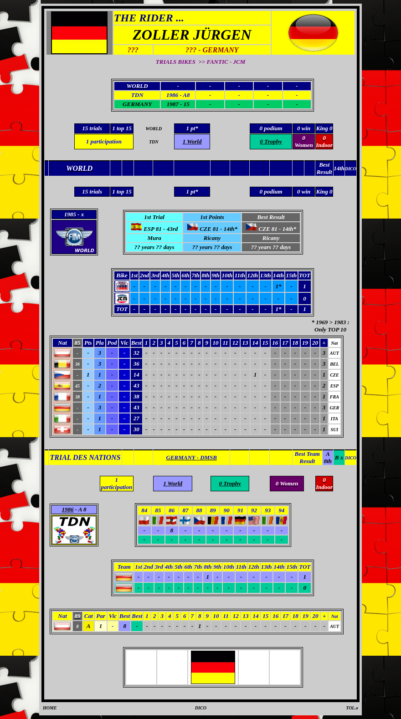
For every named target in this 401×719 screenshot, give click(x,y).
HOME (50, 707)
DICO (200, 707)
